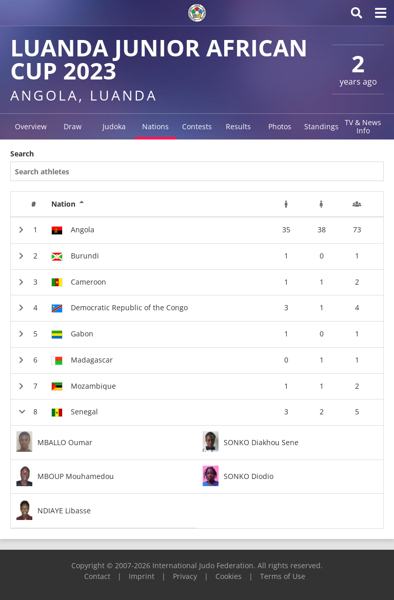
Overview (31, 126)
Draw (73, 126)
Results (238, 126)
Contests (197, 126)
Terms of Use (282, 576)
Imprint (141, 576)
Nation (67, 204)
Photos (279, 126)
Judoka (114, 126)
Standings (321, 126)
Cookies (228, 576)
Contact (97, 576)
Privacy (185, 576)
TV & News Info (363, 126)
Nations (155, 126)
